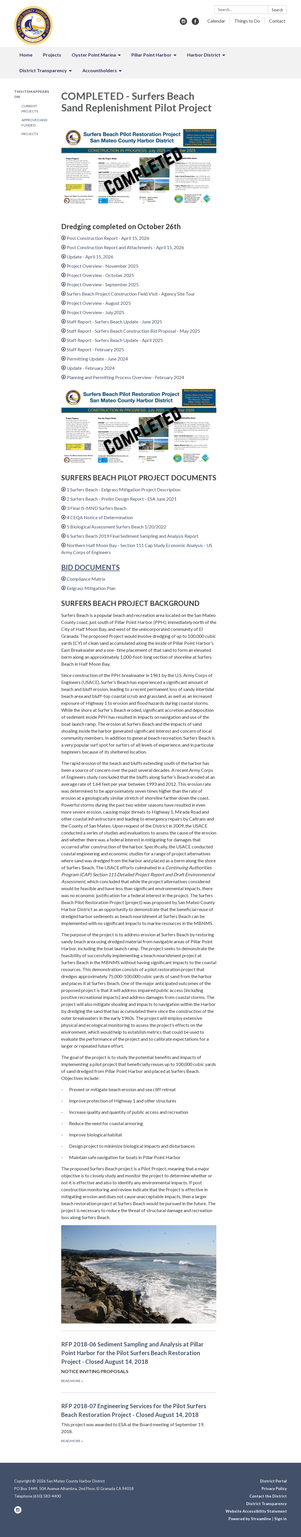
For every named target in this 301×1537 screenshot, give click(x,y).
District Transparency (266, 1503)
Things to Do (247, 20)
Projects (30, 134)
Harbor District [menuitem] (203, 54)
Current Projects (29, 108)
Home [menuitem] (25, 54)
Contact (277, 20)
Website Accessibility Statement (256, 1511)
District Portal (273, 1481)
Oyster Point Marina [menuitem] (94, 54)
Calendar (216, 20)
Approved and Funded (34, 122)
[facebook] (195, 23)
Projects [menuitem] (52, 54)
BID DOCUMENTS (90, 567)
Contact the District (268, 1496)
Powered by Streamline (250, 1518)
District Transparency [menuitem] (43, 70)
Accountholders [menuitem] (99, 70)
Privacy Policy (274, 1488)
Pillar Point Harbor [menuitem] (151, 54)
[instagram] (183, 23)
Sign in (280, 1518)
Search (277, 10)
